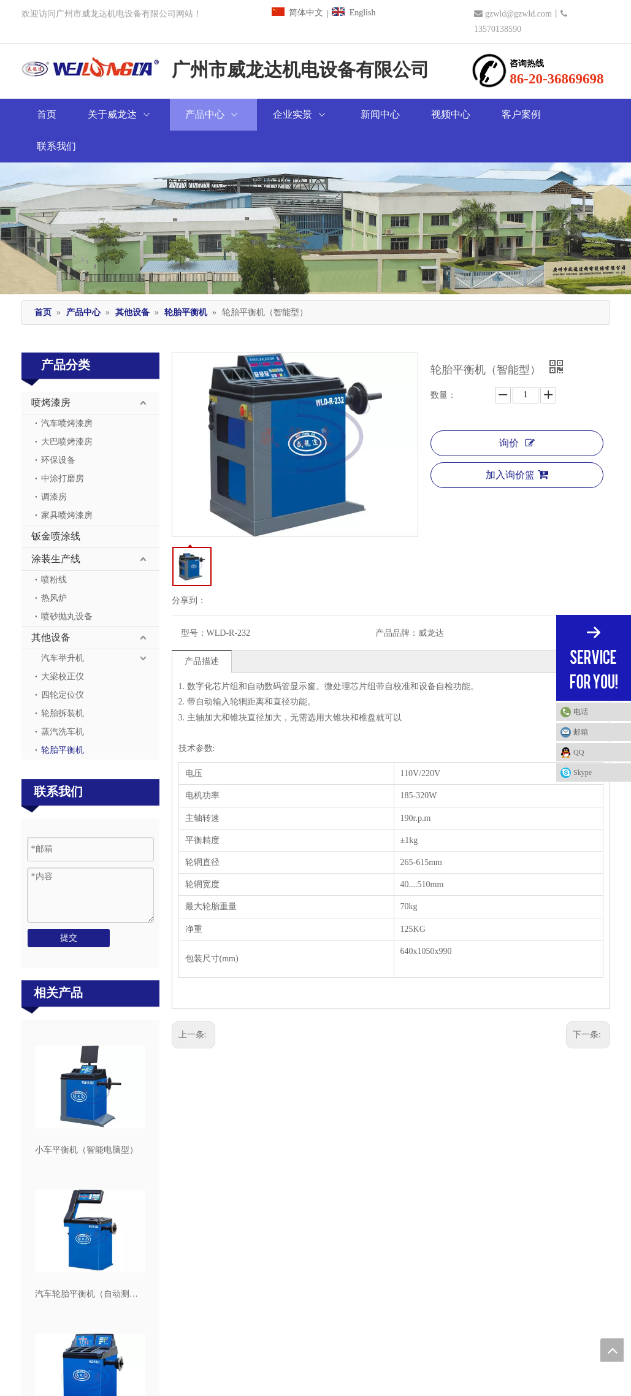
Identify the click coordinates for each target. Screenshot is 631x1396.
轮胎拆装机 (62, 681)
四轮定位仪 (62, 663)
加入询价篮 (517, 442)
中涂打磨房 (62, 446)
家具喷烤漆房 (67, 483)
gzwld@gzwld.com (518, 13)
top (612, 1350)
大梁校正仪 (62, 644)
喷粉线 (54, 547)
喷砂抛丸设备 (67, 584)
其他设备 (51, 605)
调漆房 (54, 465)
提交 (68, 905)
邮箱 (580, 732)
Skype (582, 772)
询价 (517, 411)
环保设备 (58, 428)
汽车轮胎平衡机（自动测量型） (90, 1262)
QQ (578, 752)
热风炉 (54, 566)
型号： (194, 601)
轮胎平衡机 (62, 718)
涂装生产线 (55, 527)
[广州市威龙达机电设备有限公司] (315, 196)
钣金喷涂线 (55, 504)
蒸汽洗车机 (62, 699)
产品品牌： (396, 601)
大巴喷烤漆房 (67, 409)
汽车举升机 (62, 626)
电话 (599, 712)
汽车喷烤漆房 (67, 391)
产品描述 (202, 629)
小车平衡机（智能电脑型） (86, 1118)
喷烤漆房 (51, 370)
